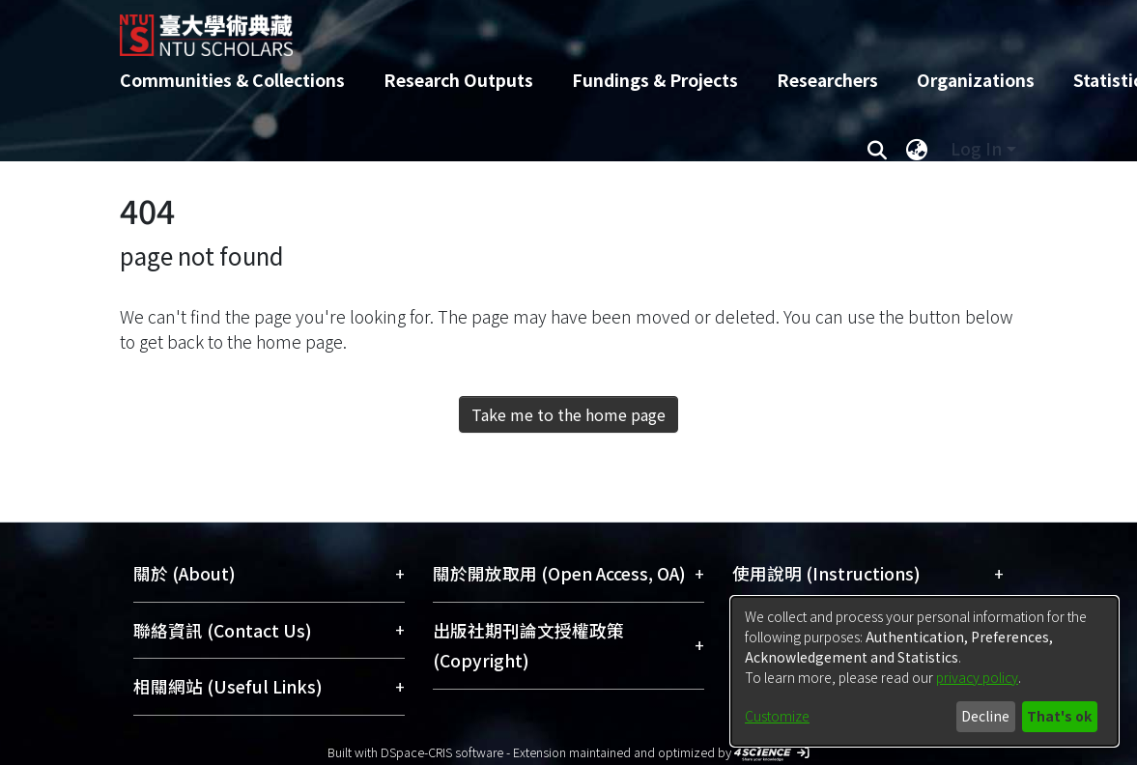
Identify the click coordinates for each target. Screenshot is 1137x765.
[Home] (552, 28)
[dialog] (924, 671)
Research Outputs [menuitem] (458, 80)
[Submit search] (878, 148)
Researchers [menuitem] (827, 80)
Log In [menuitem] (976, 148)
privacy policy (977, 677)
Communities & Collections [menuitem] (232, 80)
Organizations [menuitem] (976, 80)
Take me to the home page (568, 414)
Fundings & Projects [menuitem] (655, 80)
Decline (985, 715)
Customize (777, 715)
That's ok (1059, 715)
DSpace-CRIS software (442, 752)
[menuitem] (917, 148)
